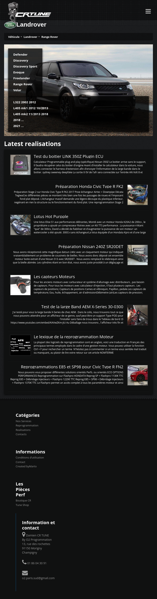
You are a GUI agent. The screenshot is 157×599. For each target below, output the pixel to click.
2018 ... (18, 120)
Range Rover (49, 37)
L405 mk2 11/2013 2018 (30, 114)
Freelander (21, 78)
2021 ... (18, 126)
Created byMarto (26, 466)
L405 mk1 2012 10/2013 (30, 108)
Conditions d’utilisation (30, 457)
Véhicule (14, 37)
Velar (17, 90)
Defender (20, 54)
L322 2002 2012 (24, 102)
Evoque (18, 72)
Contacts (21, 434)
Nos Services (23, 421)
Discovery (20, 60)
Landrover (30, 37)
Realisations (23, 430)
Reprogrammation (27, 425)
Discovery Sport (25, 66)
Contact (20, 462)
